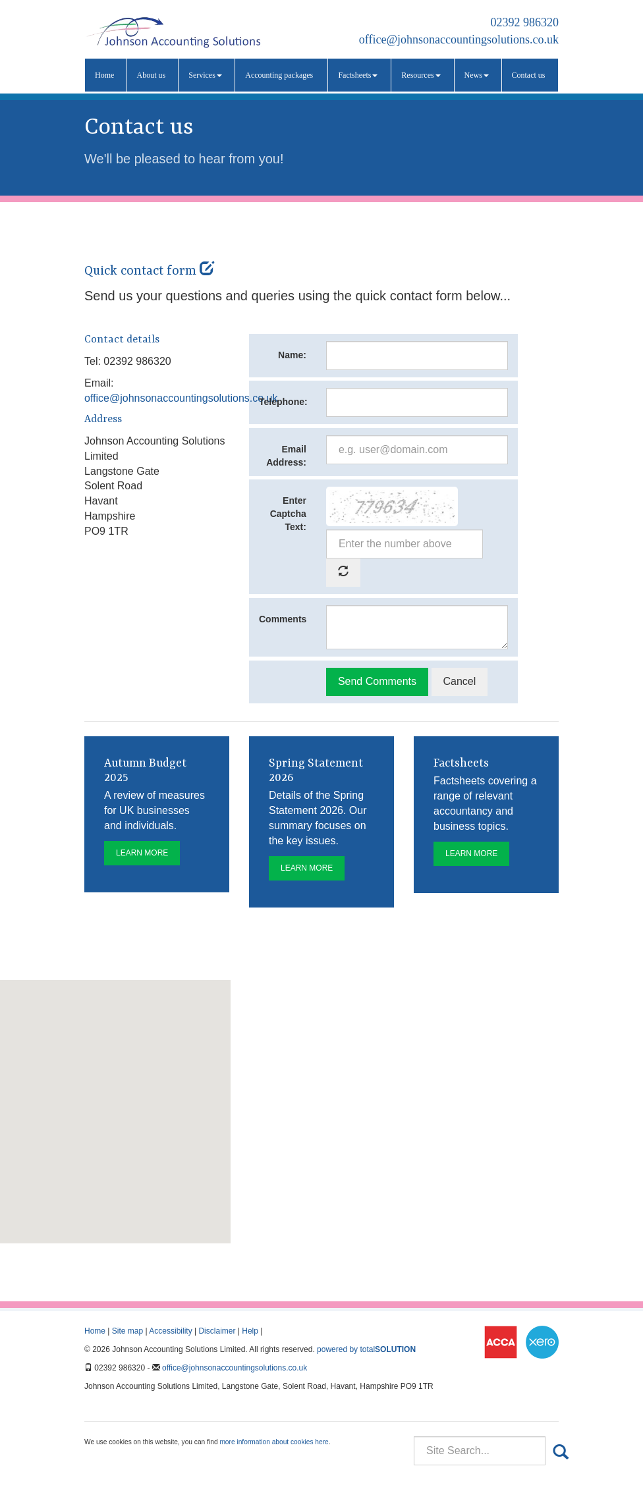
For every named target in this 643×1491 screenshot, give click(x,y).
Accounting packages (279, 75)
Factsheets (357, 75)
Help (250, 1331)
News (476, 75)
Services (205, 75)
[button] (115, 1099)
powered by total (366, 1349)
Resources (420, 75)
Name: (292, 355)
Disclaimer (216, 1331)
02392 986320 (525, 22)
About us (151, 75)
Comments (282, 619)
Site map (127, 1331)
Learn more (142, 852)
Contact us (528, 75)
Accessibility (170, 1331)
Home (104, 75)
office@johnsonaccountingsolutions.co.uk (459, 39)
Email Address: (286, 456)
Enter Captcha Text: (288, 513)
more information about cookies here (273, 1442)
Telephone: (283, 401)
